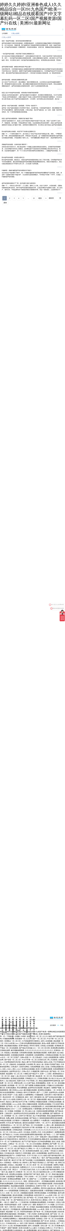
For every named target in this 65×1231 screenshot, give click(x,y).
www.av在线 (17, 1104)
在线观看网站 (39, 1055)
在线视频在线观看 (18, 1055)
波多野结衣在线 (54, 1153)
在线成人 (11, 1165)
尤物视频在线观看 (27, 1193)
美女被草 (3, 1179)
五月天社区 (60, 1205)
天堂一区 (9, 1200)
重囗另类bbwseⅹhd (16, 1090)
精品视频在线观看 (57, 1139)
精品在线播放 (54, 1137)
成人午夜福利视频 (39, 1116)
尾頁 (40, 198)
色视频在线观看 (40, 1085)
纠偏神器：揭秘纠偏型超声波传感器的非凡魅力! (17, 170)
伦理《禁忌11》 (13, 1169)
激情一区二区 (46, 1174)
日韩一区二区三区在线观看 (54, 1219)
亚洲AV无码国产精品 (52, 1064)
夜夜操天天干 (42, 1205)
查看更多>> (60, 50)
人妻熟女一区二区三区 (16, 1144)
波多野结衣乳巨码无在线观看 (24, 1113)
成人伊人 (31, 1137)
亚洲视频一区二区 (11, 1116)
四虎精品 (7, 1162)
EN (58, 1025)
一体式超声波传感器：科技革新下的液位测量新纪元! (18, 54)
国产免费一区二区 (56, 1144)
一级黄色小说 (17, 1162)
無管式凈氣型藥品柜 (13, 1030)
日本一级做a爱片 (41, 1137)
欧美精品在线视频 (18, 1078)
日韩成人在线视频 (47, 1046)
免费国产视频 (56, 1088)
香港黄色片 (18, 1216)
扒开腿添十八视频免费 (21, 1120)
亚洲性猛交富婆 (44, 1214)
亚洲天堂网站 (24, 1067)
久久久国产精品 (29, 1083)
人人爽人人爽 (49, 1125)
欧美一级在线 (5, 1221)
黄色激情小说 (39, 1097)
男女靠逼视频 (58, 1076)
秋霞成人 (7, 1053)
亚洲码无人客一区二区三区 (26, 1099)
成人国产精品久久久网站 (23, 1148)
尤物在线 (12, 1064)
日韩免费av (28, 1130)
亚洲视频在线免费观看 (38, 1202)
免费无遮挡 (52, 1053)
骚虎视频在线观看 (40, 1053)
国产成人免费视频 (43, 1113)
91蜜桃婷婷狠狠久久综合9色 (45, 1223)
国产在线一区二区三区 (12, 1060)
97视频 (49, 1085)
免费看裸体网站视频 (29, 1209)
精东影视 (59, 1181)
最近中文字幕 (17, 1160)
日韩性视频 (27, 1153)
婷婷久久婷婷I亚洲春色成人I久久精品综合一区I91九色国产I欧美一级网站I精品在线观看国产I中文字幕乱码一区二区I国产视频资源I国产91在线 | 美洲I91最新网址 (31, 13)
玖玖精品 (27, 1132)
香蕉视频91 (22, 1214)
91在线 (16, 1134)
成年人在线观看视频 (39, 1153)
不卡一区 (3, 1141)
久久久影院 (11, 1099)
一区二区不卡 (46, 1123)
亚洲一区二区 (52, 1083)
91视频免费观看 (9, 1039)
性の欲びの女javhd (56, 1078)
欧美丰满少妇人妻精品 (39, 1200)
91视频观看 (39, 1095)
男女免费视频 (22, 1088)
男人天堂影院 (52, 1060)
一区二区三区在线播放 (33, 1144)
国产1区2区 (45, 1221)
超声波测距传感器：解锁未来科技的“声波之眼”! (17, 67)
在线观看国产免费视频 (14, 1176)
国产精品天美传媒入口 (27, 1048)
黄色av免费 (46, 1043)
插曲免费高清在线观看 (27, 1219)
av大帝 (53, 1172)
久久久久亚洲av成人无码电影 (42, 1167)
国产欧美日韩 (48, 1109)
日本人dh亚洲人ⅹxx (11, 1043)
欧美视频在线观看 (20, 1226)
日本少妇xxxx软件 (16, 1132)
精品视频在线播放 (11, 1046)
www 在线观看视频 (11, 1190)
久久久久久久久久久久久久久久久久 (45, 1130)
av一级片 (20, 1223)
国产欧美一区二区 (13, 1106)
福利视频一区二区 (18, 1151)
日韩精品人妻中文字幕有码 (26, 1092)
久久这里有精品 (45, 1148)
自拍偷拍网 (21, 1064)
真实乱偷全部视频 (58, 1148)
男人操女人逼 (39, 1064)
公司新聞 (4, 33)
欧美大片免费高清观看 (44, 1069)
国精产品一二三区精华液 (39, 1179)
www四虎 (49, 1195)
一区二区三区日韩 (43, 1048)
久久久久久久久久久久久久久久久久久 (39, 1050)
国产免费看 (29, 1085)
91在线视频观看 (40, 1160)
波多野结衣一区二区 (34, 1036)
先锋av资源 (24, 1057)
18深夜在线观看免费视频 (45, 1111)
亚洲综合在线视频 (28, 1069)
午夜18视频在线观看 (45, 1183)
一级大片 (6, 1202)
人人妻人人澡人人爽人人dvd (10, 1069)
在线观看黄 (29, 1055)
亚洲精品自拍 (25, 1106)
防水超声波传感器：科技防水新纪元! (13, 157)
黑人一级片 (41, 1158)
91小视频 (51, 1205)
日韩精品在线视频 (52, 1055)
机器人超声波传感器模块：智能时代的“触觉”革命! (17, 118)
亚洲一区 (25, 1179)
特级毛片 (18, 1153)
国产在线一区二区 (57, 1214)
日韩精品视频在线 (57, 1067)
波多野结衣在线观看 (35, 1088)
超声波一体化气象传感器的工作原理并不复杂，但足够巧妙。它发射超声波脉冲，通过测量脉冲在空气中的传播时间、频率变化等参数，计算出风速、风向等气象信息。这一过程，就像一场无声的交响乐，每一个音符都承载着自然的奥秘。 (32, 110)
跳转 (5, 203)
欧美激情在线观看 (32, 1151)
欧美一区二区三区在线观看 (43, 1165)
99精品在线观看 (6, 1120)
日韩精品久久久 (31, 1078)
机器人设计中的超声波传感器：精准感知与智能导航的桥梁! (20, 92)
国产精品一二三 (50, 1134)
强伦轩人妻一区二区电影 (26, 1207)
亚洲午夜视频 (19, 1183)
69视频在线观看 (42, 1102)
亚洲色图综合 (30, 1186)
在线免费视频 (35, 1067)
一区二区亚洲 (57, 1090)
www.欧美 (41, 1209)
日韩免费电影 (29, 1195)
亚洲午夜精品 (24, 1046)
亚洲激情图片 (6, 1127)
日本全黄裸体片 (48, 1132)
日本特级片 (51, 1202)
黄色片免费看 (34, 1216)
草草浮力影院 (35, 1046)
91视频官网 (35, 1071)
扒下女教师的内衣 (14, 1141)
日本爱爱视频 (52, 1193)
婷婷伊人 (26, 1162)
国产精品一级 (52, 1162)
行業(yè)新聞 (15, 33)
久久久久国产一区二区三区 (36, 1039)
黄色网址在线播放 (44, 1090)
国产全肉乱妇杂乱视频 (53, 1097)
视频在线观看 (42, 1099)
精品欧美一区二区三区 (44, 1076)
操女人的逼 (45, 1067)
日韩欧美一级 (6, 1151)
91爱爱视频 (37, 1109)
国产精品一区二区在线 (35, 1198)
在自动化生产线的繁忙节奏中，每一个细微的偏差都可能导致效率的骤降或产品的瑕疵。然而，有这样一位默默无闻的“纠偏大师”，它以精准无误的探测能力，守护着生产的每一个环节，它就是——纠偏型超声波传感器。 (32, 175)
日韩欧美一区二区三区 (55, 1146)
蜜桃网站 (46, 1144)
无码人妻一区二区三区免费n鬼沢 (52, 1226)
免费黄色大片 (25, 1167)
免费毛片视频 (59, 1165)
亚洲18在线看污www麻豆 (28, 1228)
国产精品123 (34, 1118)
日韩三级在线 (29, 1223)
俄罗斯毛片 (23, 1139)
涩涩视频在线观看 (48, 1181)
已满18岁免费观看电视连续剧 (30, 1043)
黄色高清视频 (18, 1195)
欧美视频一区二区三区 (16, 1085)
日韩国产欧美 (21, 1155)
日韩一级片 (4, 1207)
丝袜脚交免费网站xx (10, 1219)
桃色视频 (15, 1053)
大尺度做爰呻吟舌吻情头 (31, 1041)
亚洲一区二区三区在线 (54, 1209)
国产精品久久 (8, 1134)
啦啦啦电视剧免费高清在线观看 (51, 1118)
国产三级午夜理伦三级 (17, 1198)
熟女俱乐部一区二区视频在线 (14, 1097)
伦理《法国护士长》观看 (27, 1205)
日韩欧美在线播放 (39, 1146)
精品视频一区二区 (13, 1212)
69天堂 (8, 1123)
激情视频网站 (5, 1186)
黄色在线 (53, 1127)
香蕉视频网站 (41, 1083)
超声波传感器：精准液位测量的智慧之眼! (14, 80)
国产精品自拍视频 (53, 1158)
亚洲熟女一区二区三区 (12, 1041)
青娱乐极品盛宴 (58, 1174)
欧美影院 (56, 1167)
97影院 (33, 1158)
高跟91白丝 (44, 1071)
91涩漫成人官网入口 (45, 1228)
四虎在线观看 (59, 1183)
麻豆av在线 (48, 1062)
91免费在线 (45, 1120)
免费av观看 (10, 1118)
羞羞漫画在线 (60, 1125)
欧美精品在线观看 (25, 1146)
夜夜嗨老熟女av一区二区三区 (11, 1125)
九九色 (10, 1226)
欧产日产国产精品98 (29, 1141)
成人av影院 (4, 1167)
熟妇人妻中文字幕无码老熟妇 (33, 1062)
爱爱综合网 (18, 1083)
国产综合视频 (28, 1160)
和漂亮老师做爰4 (10, 1205)
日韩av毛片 (26, 1071)
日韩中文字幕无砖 (25, 1116)
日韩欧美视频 (43, 1078)
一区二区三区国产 (13, 1057)
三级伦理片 (48, 1095)
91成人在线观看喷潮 (51, 1057)
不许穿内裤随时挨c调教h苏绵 (39, 1139)
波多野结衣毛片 (15, 1071)
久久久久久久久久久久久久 (13, 1181)
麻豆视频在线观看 (30, 1090)
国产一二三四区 (43, 1092)
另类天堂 (12, 1207)
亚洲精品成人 (24, 1190)
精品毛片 (6, 1209)
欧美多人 (53, 1221)
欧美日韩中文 (39, 1195)
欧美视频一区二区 (42, 1127)
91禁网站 (31, 1102)
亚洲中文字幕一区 (43, 1186)
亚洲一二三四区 (46, 1074)
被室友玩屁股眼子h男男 (31, 1123)
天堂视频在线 (16, 1209)
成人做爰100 (10, 1172)
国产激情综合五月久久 (22, 1200)
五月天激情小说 (31, 1183)
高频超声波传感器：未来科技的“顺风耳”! (14, 144)
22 (34, 198)
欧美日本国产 (8, 1095)
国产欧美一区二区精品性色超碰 (45, 1212)
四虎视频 (43, 1216)
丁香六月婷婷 (29, 1176)
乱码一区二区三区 (57, 1186)
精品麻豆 (47, 1088)
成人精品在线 (11, 1081)
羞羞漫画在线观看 (37, 1190)
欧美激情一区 (20, 1039)
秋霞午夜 (7, 1160)
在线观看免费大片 (38, 1106)
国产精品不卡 (34, 1074)
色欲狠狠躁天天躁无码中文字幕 (23, 1127)
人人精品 (14, 1146)
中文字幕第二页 (32, 1081)
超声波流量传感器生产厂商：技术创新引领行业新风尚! (19, 183)
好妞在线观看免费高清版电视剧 (31, 1134)
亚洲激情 (58, 1046)
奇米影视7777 (5, 1146)
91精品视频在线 (57, 1120)
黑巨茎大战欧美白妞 (48, 1188)
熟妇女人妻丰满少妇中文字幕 (17, 1102)
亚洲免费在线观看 (57, 1048)
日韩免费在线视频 (26, 1053)
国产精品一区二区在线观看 (33, 1125)
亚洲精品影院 (27, 1109)
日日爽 (2, 1176)
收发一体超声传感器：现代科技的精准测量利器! (17, 41)
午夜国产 (3, 1228)
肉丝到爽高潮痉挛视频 (53, 1106)
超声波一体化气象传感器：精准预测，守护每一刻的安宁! (19, 105)
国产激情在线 (17, 1123)
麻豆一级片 (29, 1097)
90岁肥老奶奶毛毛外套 (12, 1062)
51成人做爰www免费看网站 (24, 1095)
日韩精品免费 (5, 1050)
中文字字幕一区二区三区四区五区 (34, 1060)
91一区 (32, 1057)
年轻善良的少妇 (17, 1221)
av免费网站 (36, 1188)
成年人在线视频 (47, 1041)
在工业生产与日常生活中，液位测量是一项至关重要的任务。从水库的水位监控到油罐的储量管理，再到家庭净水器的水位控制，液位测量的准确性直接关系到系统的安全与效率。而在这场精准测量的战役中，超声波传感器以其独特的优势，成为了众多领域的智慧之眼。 (32, 84)
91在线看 (29, 1064)
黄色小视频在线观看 (30, 1104)
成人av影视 (44, 1151)
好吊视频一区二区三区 (8, 1188)
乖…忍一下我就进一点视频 (10, 1036)
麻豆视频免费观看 (18, 1050)
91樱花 (26, 1074)
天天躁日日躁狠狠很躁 (32, 1221)
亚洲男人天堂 (36, 1132)
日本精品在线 (9, 1153)
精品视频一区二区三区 (23, 1165)
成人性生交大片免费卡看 (26, 1076)
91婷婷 (23, 1036)
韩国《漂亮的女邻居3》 (32, 1181)
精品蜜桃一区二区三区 (14, 1074)
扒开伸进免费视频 (44, 1141)
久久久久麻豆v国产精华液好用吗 (15, 1137)
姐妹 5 (13, 1076)
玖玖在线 (57, 1109)
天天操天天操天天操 (27, 1169)
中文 (61, 1025)
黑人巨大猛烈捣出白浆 (41, 1172)
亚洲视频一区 (19, 1111)
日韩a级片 (39, 1057)
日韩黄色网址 (5, 1078)
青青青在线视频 (40, 1193)
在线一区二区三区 (7, 1148)
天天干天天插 (32, 1155)
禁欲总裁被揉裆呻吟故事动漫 (50, 1081)
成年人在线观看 (34, 1226)
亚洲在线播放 (11, 1088)
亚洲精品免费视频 (14, 1179)
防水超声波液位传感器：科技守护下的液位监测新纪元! (19, 131)
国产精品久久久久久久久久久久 (19, 1158)
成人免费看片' (35, 1120)
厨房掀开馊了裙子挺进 (32, 1174)
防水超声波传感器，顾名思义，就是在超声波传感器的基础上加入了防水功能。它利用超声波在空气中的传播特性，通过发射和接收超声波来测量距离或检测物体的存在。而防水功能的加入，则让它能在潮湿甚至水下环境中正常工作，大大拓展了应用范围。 (32, 162)
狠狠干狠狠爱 (13, 1228)
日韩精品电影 (18, 1130)
